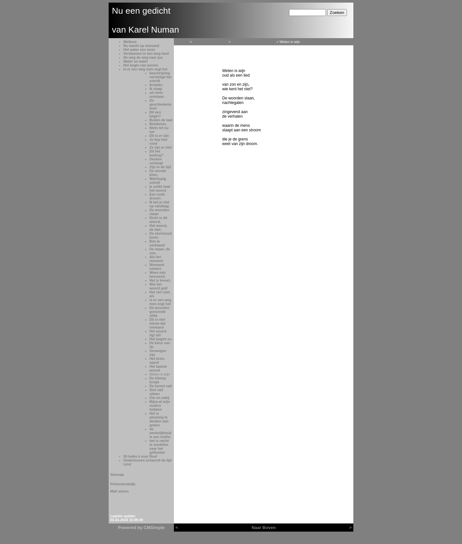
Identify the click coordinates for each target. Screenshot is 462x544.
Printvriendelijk (122, 484)
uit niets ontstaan (156, 94)
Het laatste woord (158, 368)
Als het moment (156, 259)
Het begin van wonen (140, 65)
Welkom (130, 42)
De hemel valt (160, 386)
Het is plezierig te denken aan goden (159, 419)
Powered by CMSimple (141, 527)
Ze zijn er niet (160, 147)
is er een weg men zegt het (160, 302)
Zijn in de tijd (160, 167)
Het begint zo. (160, 339)
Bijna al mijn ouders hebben (159, 405)
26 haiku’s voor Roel (140, 456)
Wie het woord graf (158, 286)
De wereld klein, (157, 173)
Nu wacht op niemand (141, 46)
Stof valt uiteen (156, 392)
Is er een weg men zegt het (145, 69)
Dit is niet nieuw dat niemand (157, 323)
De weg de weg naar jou (143, 57)
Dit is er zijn (159, 136)
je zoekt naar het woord (160, 188)
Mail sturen (119, 491)
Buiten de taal (160, 120)
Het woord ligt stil (157, 333)
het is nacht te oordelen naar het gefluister (159, 446)
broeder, (156, 85)
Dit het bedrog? (156, 153)
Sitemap (117, 475)
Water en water (135, 61)
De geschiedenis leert (160, 104)
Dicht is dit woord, (158, 220)
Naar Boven (264, 527)
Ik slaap (155, 89)
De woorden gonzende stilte (159, 311)
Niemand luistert (156, 267)
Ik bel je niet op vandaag (159, 204)
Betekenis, (158, 124)
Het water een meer (139, 49)
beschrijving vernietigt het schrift (160, 77)
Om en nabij (159, 398)
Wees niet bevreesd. (157, 274)
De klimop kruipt (157, 380)
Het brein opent (156, 360)
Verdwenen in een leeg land (146, 53)
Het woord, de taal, (158, 227)
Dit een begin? (155, 114)
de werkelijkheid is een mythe (160, 433)
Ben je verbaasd (157, 243)
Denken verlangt (156, 161)
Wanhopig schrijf (157, 180)
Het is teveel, (160, 280)
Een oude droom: (157, 196)
